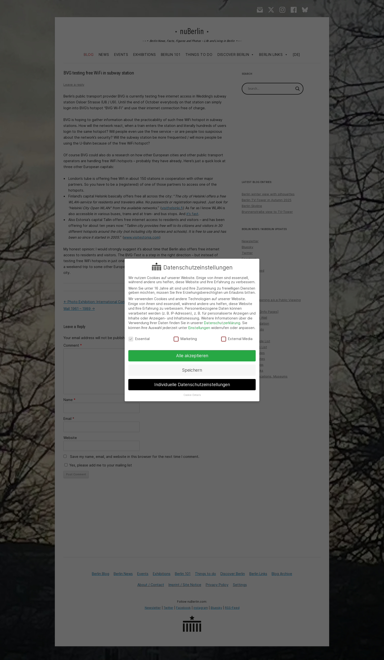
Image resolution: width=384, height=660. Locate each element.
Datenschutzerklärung (222, 323)
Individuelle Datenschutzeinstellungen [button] (192, 384)
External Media (236, 339)
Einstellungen (199, 328)
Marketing (185, 339)
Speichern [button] (192, 370)
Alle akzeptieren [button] (192, 355)
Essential (139, 339)
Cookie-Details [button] (192, 395)
